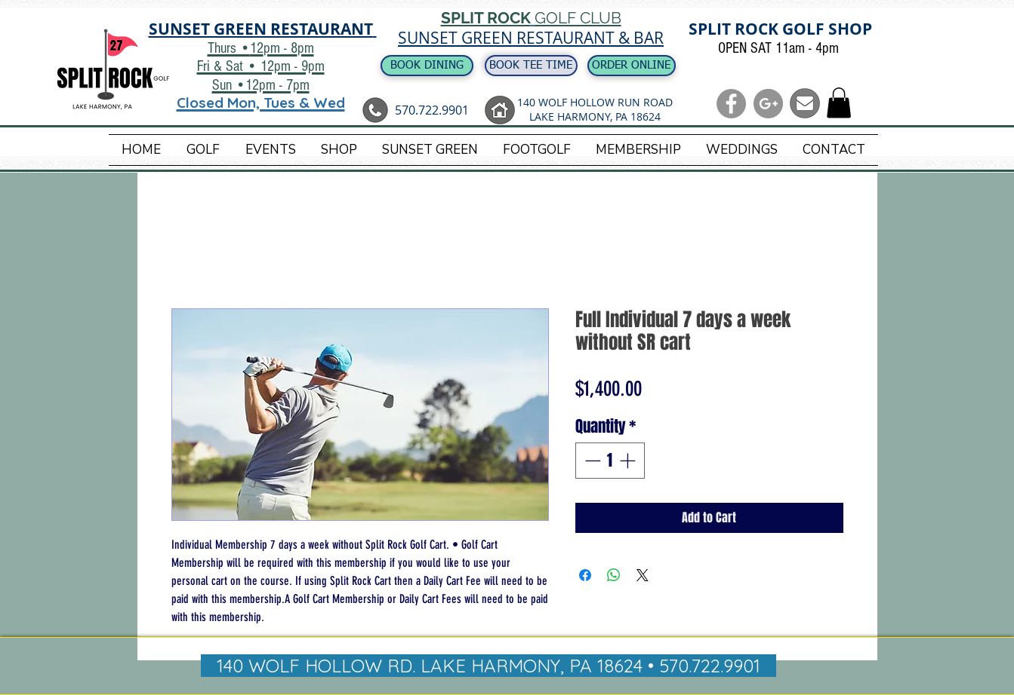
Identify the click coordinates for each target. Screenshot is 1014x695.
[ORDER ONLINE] (631, 65)
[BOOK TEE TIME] (531, 65)
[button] (839, 102)
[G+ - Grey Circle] (768, 103)
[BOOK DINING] (427, 65)
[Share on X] (642, 575)
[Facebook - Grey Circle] (731, 103)
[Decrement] (591, 460)
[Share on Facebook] (585, 575)
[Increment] (629, 460)
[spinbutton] (609, 460)
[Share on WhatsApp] (614, 575)
